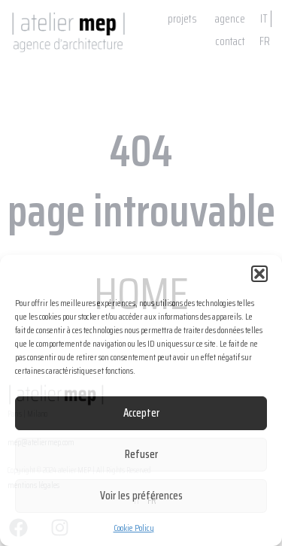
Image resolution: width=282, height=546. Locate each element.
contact (230, 41)
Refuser (141, 454)
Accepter (141, 413)
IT (264, 19)
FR (264, 41)
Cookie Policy (134, 527)
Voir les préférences (141, 496)
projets (182, 19)
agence (230, 19)
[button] (259, 273)
